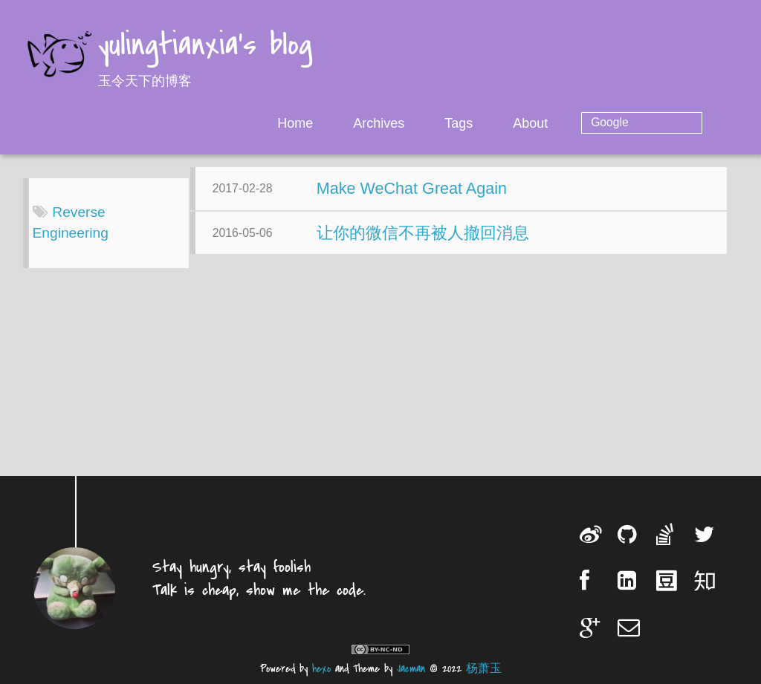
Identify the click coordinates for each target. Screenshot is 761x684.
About (590, 123)
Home (355, 123)
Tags (519, 123)
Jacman (411, 669)
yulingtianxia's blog (205, 46)
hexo (321, 669)
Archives (438, 123)
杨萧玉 (484, 669)
